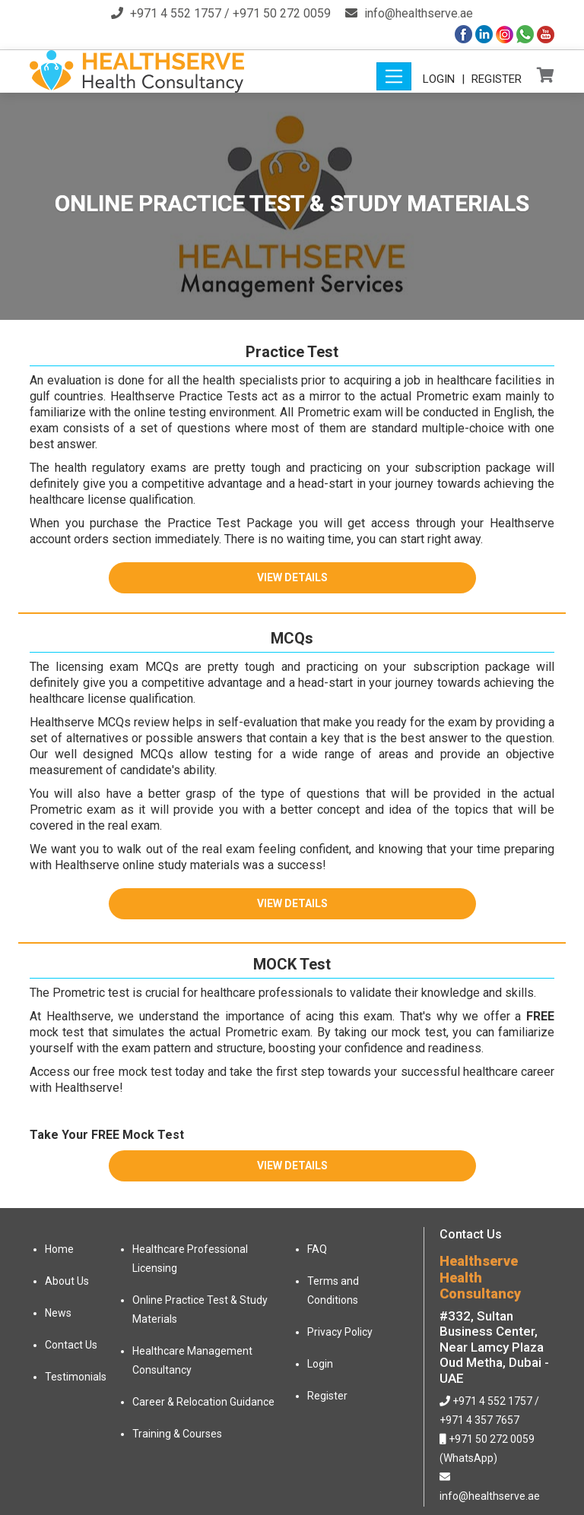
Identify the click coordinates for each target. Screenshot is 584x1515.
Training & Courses (177, 1434)
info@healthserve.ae (418, 13)
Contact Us (71, 1345)
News (58, 1313)
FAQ (317, 1249)
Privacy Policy (340, 1332)
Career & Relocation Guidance (203, 1402)
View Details (292, 577)
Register (496, 79)
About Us (67, 1281)
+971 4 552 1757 (175, 13)
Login (439, 79)
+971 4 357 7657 (479, 1420)
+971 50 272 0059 (282, 13)
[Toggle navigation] (394, 76)
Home (59, 1249)
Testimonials (75, 1377)
